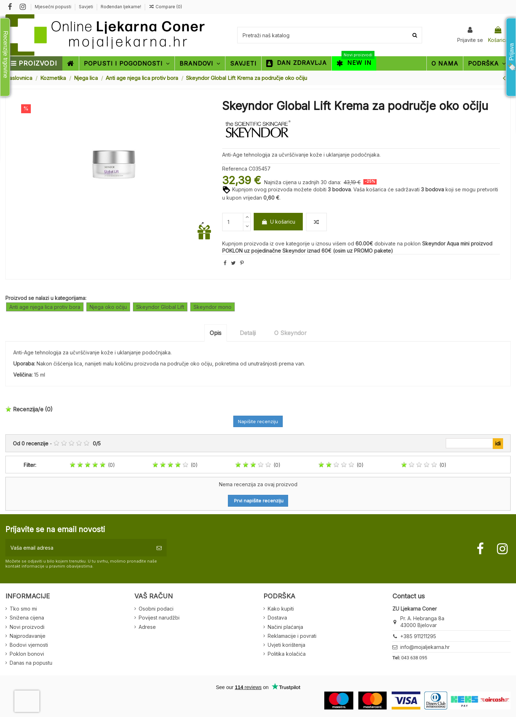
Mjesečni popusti (53, 6)
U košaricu (278, 222)
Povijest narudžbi (159, 618)
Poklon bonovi (27, 654)
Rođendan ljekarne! (121, 6)
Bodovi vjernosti (29, 645)
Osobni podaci (156, 609)
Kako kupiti (281, 609)
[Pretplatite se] (159, 547)
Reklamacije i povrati (292, 636)
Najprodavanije (28, 636)
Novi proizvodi (27, 627)
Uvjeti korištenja (286, 645)
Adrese (147, 627)
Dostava (277, 618)
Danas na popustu (31, 663)
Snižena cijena (27, 618)
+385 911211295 (418, 636)
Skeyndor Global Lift (160, 307)
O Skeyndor (290, 332)
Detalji (248, 332)
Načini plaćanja (285, 627)
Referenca (234, 169)
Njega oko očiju (108, 307)
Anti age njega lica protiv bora (44, 307)
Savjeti (86, 6)
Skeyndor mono (212, 307)
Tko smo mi (23, 609)
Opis (215, 332)
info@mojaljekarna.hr (425, 647)
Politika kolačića (287, 654)
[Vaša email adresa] (78, 547)
